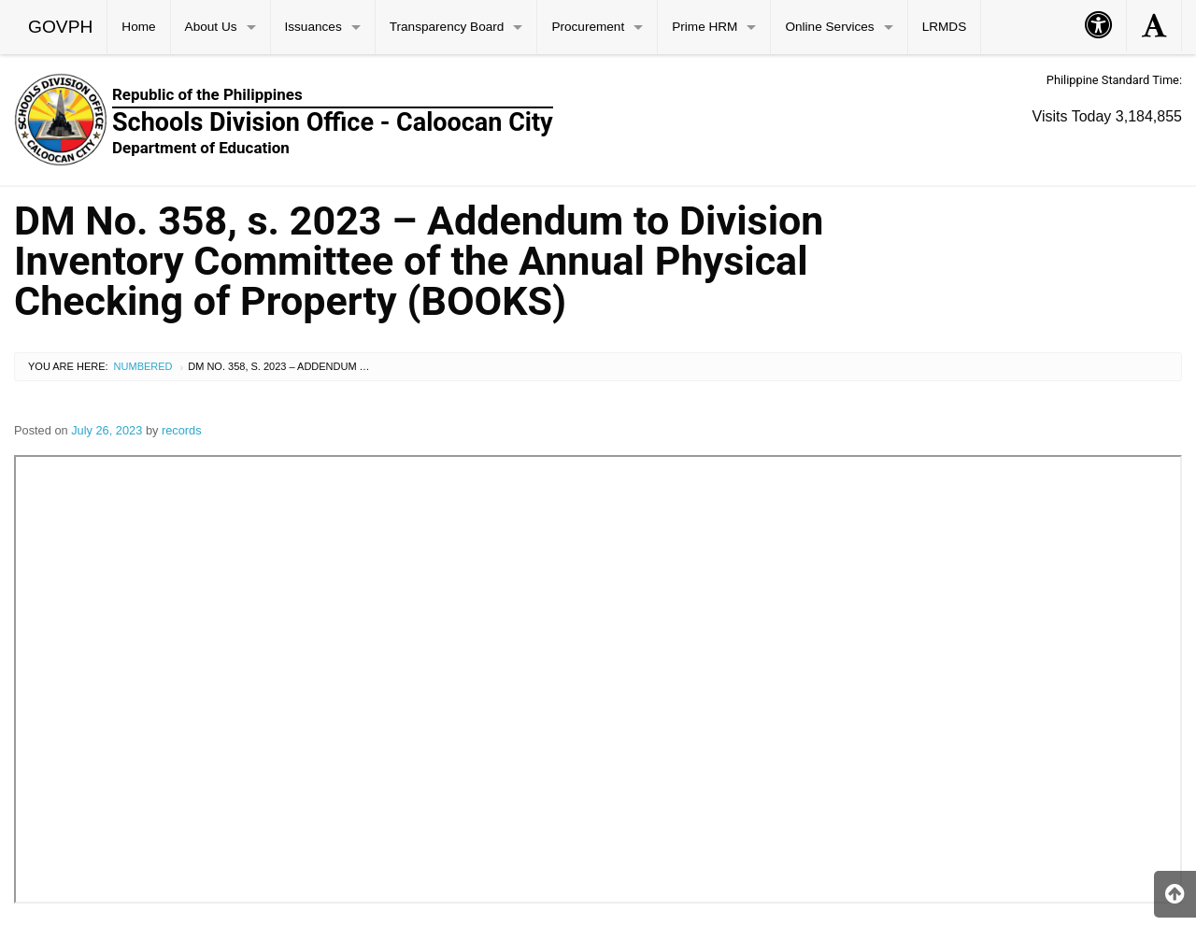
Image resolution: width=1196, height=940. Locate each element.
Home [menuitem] (138, 27)
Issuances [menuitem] (313, 27)
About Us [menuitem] (211, 27)
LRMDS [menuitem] (944, 27)
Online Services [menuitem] (829, 27)
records (182, 430)
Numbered (143, 366)
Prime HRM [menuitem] (704, 27)
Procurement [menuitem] (587, 27)
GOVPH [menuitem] (60, 26)
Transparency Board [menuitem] (447, 27)
